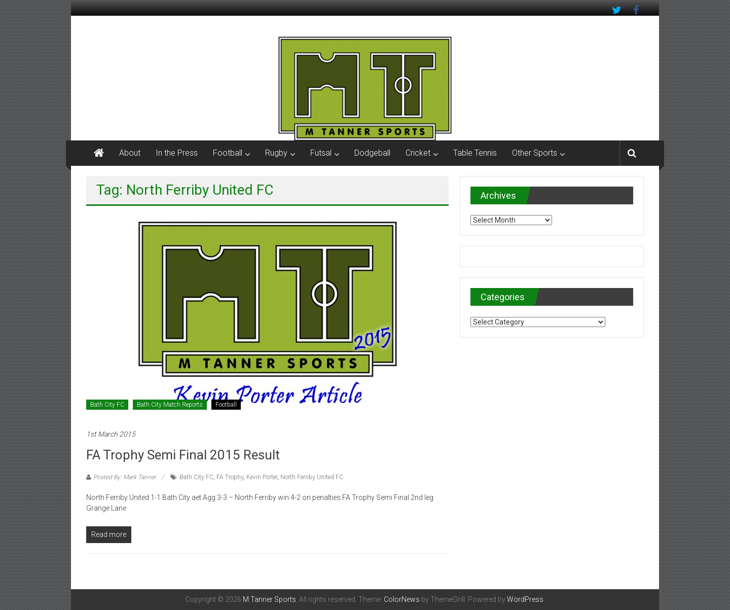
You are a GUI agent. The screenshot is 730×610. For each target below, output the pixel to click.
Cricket (418, 153)
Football (227, 153)
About (129, 153)
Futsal (321, 153)
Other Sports (534, 153)
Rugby (276, 153)
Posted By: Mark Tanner (124, 477)
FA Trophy (229, 477)
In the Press (177, 153)
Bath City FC (107, 404)
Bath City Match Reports (170, 404)
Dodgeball (372, 153)
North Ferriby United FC (311, 477)
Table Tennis (475, 153)
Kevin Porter (261, 477)
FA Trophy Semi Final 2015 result (183, 454)
